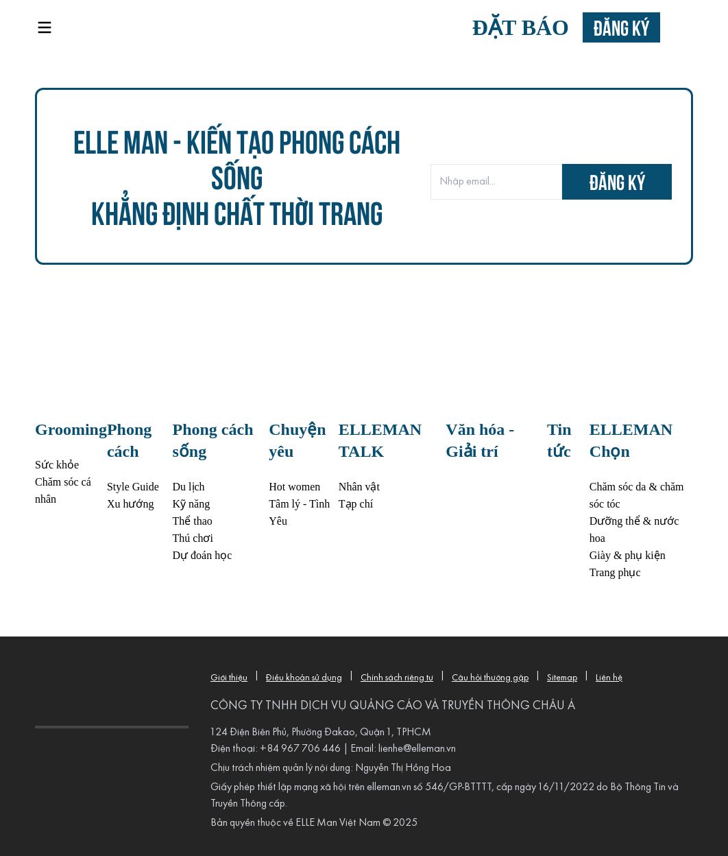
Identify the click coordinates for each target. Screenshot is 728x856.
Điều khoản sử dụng (304, 678)
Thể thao (193, 521)
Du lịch (189, 486)
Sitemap (562, 678)
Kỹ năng (191, 504)
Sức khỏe (57, 465)
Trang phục (615, 572)
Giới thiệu (228, 678)
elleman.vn (389, 787)
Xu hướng (130, 504)
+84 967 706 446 (300, 749)
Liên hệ (609, 678)
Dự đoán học (202, 555)
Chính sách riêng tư (397, 678)
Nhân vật (359, 486)
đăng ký (617, 181)
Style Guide (133, 486)
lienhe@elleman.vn (417, 749)
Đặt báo (520, 27)
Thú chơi (193, 538)
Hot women (294, 486)
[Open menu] (44, 27)
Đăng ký (621, 27)
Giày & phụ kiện (628, 555)
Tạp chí (356, 504)
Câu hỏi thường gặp (490, 678)
